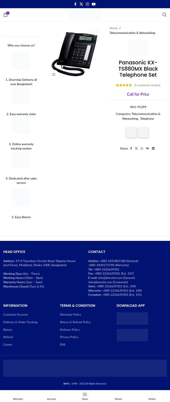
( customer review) (147, 85)
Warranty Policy (70, 314)
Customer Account (15, 314)
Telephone (147, 118)
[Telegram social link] (153, 148)
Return (7, 329)
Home (114, 28)
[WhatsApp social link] (141, 148)
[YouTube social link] (93, 4)
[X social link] (81, 4)
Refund (8, 337)
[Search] (164, 14)
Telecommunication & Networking (132, 33)
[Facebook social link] (75, 4)
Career (7, 344)
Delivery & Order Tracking (20, 322)
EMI (62, 344)
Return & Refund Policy (75, 322)
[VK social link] (147, 148)
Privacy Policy (69, 337)
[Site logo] (85, 14)
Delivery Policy (70, 329)
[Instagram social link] (87, 4)
